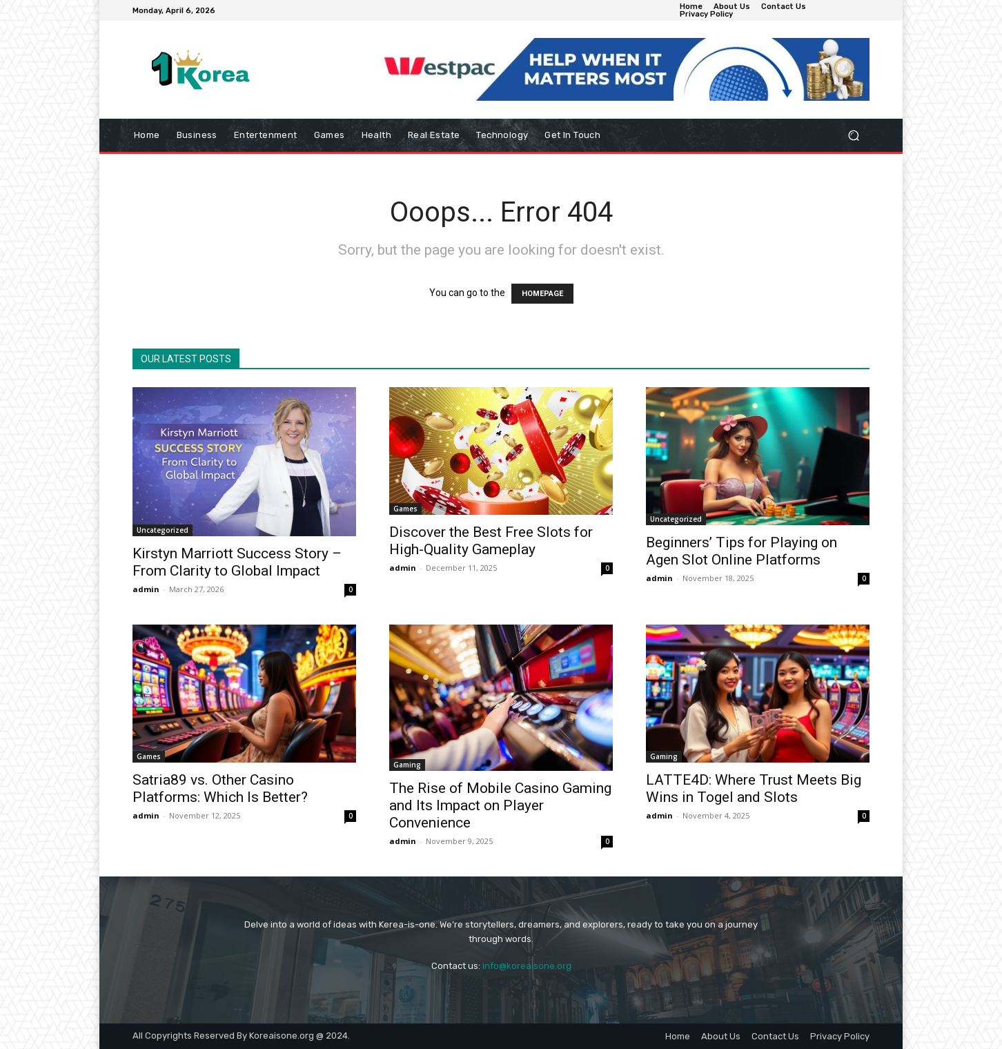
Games (405, 508)
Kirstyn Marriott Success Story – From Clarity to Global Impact (237, 562)
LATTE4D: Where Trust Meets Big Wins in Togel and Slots (753, 788)
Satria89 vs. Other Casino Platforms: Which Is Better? (220, 788)
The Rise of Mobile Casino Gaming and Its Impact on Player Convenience (500, 805)
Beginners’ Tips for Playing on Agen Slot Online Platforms (741, 551)
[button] (853, 135)
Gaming (407, 764)
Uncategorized (162, 530)
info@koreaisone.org (526, 966)
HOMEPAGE (542, 293)
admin (145, 589)
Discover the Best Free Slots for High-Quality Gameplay (491, 541)
